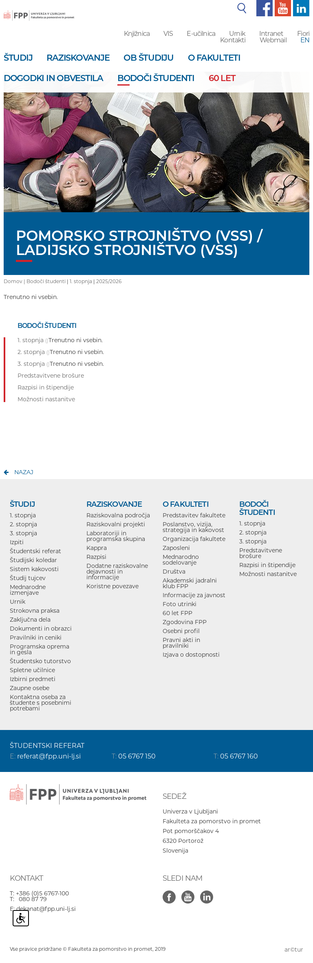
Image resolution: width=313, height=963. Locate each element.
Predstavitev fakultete (194, 515)
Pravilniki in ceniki (36, 637)
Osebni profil (181, 631)
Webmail (273, 40)
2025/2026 (108, 281)
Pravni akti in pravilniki (181, 642)
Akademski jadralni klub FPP (190, 583)
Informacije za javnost (194, 595)
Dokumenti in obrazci (41, 628)
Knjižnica (137, 33)
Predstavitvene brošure (260, 553)
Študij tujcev (28, 578)
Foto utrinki (179, 604)
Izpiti (17, 542)
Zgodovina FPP (185, 622)
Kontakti (232, 40)
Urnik (237, 33)
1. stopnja (81, 281)
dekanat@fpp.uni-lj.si (46, 908)
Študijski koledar (33, 560)
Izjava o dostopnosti (191, 654)
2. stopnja (23, 524)
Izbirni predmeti (32, 679)
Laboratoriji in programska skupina (115, 536)
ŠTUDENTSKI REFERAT (47, 746)
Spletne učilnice (32, 670)
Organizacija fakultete (194, 539)
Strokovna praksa (35, 610)
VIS (168, 33)
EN (304, 40)
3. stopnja (23, 533)
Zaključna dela (30, 619)
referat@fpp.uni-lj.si (49, 756)
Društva (174, 571)
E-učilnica (201, 33)
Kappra (96, 548)
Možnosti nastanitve (268, 574)
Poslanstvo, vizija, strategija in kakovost (193, 527)
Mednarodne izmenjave (28, 589)
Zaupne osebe (29, 688)
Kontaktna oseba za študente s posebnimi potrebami (40, 702)
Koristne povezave (112, 586)
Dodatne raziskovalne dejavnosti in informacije (117, 571)
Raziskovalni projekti (115, 524)
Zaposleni (176, 548)
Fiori (303, 33)
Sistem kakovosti (34, 569)
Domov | (15, 281)
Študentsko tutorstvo (40, 661)
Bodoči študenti (46, 281)
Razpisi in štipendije (267, 565)
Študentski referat (35, 551)
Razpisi (96, 557)
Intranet (271, 33)
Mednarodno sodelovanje (181, 559)
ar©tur (293, 949)
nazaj (23, 472)
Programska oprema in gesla (39, 649)
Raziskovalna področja (118, 515)
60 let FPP (177, 613)
